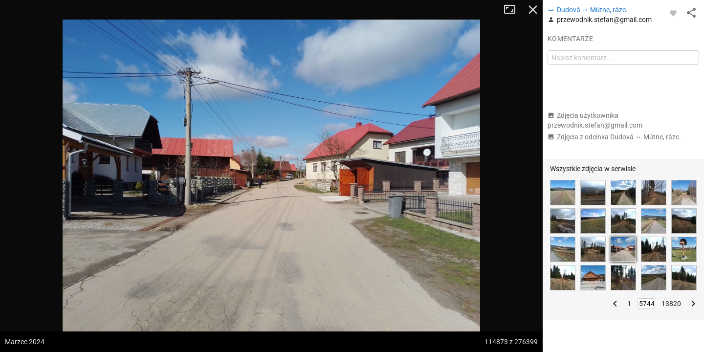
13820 (671, 304)
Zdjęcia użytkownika (595, 120)
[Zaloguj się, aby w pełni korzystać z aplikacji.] (673, 13)
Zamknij (533, 10)
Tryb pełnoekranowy (513, 10)
